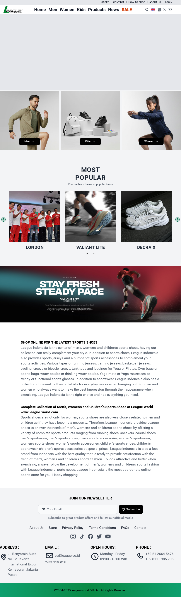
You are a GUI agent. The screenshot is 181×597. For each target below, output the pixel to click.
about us (36, 528)
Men (52, 9)
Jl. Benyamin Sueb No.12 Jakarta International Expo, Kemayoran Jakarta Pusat (23, 564)
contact (140, 528)
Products (97, 9)
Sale (127, 9)
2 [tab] (94, 253)
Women (67, 9)
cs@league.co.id (67, 555)
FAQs (125, 528)
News (113, 9)
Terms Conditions (102, 528)
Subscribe (131, 509)
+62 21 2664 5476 (159, 554)
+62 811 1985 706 (159, 559)
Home (40, 9)
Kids (81, 9)
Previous (3, 219)
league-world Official (85, 590)
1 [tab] (87, 253)
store (53, 528)
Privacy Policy (73, 528)
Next (177, 219)
